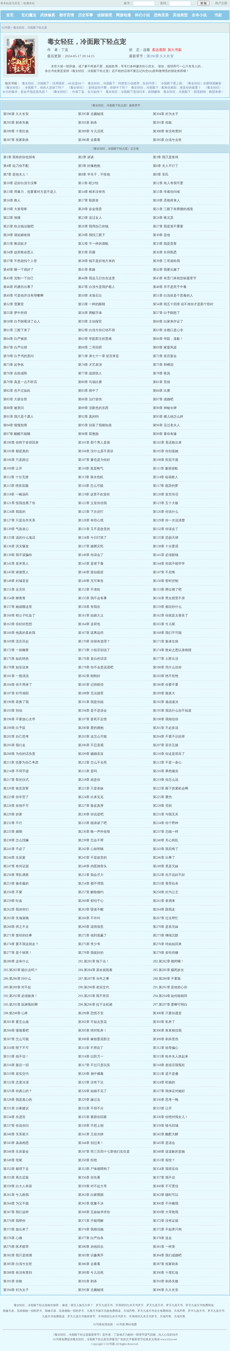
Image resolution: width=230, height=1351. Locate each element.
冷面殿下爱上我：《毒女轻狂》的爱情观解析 (191, 83)
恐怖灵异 (161, 15)
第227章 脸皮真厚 (91, 805)
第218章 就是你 (89, 779)
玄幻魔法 (28, 15)
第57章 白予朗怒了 (166, 313)
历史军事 (85, 15)
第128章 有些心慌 (91, 520)
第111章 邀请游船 (165, 468)
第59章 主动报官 (90, 321)
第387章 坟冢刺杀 (16, 140)
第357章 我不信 (164, 1177)
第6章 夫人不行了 (165, 166)
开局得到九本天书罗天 (129, 1305)
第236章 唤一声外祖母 (94, 831)
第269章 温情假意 (91, 926)
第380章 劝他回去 (91, 1246)
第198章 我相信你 (165, 719)
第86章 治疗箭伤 (90, 399)
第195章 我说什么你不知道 (172, 710)
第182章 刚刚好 (89, 676)
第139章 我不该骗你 (17, 555)
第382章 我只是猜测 (17, 1255)
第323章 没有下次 (91, 1082)
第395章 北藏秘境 (91, 114)
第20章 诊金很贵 (90, 209)
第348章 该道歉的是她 (169, 1151)
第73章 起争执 (13, 364)
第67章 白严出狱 (15, 347)
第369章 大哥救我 (165, 1212)
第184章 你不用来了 (17, 684)
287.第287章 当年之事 (93, 978)
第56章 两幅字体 (90, 313)
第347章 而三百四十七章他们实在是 (104, 1151)
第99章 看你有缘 (165, 434)
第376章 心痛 (12, 1238)
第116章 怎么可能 (90, 485)
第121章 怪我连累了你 (19, 503)
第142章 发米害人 (16, 563)
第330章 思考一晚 (165, 1099)
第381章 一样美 (164, 1246)
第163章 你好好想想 (17, 624)
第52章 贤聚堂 (13, 304)
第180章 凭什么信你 (167, 667)
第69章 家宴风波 (165, 347)
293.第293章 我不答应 (93, 996)
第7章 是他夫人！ (16, 174)
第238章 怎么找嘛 (16, 840)
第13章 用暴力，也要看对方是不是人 (30, 192)
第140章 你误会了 (91, 555)
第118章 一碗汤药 (16, 494)
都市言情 (66, 15)
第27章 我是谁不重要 (168, 226)
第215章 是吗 (87, 771)
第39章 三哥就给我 (166, 261)
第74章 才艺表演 (90, 364)
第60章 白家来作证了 (168, 321)
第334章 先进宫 (14, 1117)
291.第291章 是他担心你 (170, 987)
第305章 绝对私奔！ (92, 1030)
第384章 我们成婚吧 (167, 1255)
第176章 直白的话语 (92, 658)
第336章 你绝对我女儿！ (170, 1117)
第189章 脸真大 (164, 693)
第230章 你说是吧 (91, 814)
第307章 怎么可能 (16, 1039)
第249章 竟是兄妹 (165, 866)
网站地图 (131, 1324)
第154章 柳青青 (14, 598)
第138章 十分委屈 (165, 546)
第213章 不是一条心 (167, 762)
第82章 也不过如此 (16, 390)
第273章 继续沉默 (165, 935)
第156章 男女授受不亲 (169, 598)
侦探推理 (104, 15)
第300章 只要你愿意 (167, 1013)
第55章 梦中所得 (15, 313)
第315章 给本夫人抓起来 (170, 1056)
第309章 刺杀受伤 (165, 1039)
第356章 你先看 (89, 1177)
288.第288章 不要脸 (167, 978)
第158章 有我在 (89, 607)
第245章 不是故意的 (92, 857)
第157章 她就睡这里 (17, 607)
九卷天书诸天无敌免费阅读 (104, 1310)
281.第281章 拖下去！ (93, 961)
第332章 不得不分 (91, 1108)
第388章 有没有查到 (167, 131)
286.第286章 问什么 (17, 978)
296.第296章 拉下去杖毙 (95, 1004)
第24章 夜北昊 (163, 217)
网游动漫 (123, 15)
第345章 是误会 (164, 1143)
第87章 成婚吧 (163, 399)
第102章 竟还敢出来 (167, 442)
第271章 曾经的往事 (17, 935)
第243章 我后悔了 (165, 849)
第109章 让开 (12, 468)
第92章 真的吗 (88, 416)
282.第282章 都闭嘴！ (168, 961)
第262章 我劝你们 (16, 909)
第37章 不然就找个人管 (20, 261)
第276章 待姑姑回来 (167, 944)
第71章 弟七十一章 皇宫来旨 (98, 356)
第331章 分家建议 (16, 1108)
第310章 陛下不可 (16, 1048)
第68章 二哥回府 (90, 347)
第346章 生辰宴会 (16, 1151)
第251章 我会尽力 (91, 875)
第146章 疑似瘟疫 (91, 572)
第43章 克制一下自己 (18, 278)
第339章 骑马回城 (165, 1125)
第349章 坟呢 (12, 1160)
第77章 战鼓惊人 (90, 373)
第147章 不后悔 (164, 572)
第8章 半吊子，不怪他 (94, 174)
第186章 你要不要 (165, 684)
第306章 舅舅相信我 (167, 1030)
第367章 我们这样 (16, 1212)
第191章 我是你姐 (91, 702)
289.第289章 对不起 (17, 987)
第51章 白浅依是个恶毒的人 (173, 295)
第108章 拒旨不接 (165, 460)
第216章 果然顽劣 (165, 771)
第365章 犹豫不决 (91, 1203)
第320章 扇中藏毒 (91, 1073)
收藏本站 (29, 3)
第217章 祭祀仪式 (16, 779)
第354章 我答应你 (165, 1169)
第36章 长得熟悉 (165, 252)
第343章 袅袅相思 (16, 1143)
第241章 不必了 (14, 849)
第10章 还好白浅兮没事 (20, 183)
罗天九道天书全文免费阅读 (154, 1310)
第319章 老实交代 (16, 1073)
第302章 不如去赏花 (92, 1022)
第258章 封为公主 (165, 892)
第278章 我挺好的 (91, 952)
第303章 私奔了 (164, 1022)
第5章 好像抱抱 (89, 166)
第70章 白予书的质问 (18, 356)
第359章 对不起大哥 (92, 1186)
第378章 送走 (162, 1238)
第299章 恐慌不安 (91, 1013)
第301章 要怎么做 (16, 1022)
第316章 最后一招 (16, 1065)
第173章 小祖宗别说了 (94, 650)
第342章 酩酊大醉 (165, 1134)
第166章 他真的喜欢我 (19, 632)
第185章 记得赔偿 (91, 684)
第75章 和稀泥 (163, 364)
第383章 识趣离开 (91, 1255)
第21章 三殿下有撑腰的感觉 (173, 209)
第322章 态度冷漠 (16, 1082)
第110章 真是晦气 (90, 468)
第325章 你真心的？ (17, 1091)
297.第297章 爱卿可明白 (170, 1004)
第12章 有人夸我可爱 (168, 183)
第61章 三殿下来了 (16, 330)
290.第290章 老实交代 (93, 987)
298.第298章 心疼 (15, 1013)
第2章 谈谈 (86, 157)
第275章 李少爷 (89, 944)
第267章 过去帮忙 (165, 918)
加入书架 (175, 50)
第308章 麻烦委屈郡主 (94, 1039)
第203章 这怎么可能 (92, 736)
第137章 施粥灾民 (91, 546)
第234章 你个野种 (165, 823)
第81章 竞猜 (161, 382)
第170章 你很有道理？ (94, 641)
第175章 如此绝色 (16, 658)
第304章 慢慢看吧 (16, 1030)
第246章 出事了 (164, 857)
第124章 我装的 (14, 511)
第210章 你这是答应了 (169, 754)
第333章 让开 (162, 1108)
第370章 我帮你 (14, 1220)
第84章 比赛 (161, 390)
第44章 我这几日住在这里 (96, 278)
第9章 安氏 (161, 174)
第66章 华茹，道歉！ (168, 338)
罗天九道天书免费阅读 (200, 1305)
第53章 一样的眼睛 (91, 304)
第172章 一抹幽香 (16, 650)
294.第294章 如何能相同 (170, 996)
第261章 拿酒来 (164, 901)
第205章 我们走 (14, 745)
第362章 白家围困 (91, 1195)
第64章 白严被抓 (15, 338)
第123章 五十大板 (165, 503)
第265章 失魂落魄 (16, 918)
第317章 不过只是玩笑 (94, 1065)
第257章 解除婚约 (91, 892)
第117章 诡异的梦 (165, 485)
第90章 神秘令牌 (165, 408)
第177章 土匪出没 (165, 658)
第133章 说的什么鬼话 (19, 537)
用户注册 (221, 3)
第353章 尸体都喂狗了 (94, 1169)
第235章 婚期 (12, 831)
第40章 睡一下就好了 (18, 269)
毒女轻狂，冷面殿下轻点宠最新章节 (77, 1334)
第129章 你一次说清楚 (169, 520)
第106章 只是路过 (16, 460)
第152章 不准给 (89, 589)
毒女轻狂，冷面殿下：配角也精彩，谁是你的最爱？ (166, 87)
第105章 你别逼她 (165, 451)
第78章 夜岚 (161, 373)
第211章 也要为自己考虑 (20, 762)
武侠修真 (47, 15)
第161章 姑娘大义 (91, 615)
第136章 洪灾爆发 (16, 546)
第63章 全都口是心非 (168, 330)
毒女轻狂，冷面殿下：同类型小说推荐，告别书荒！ (123, 83)
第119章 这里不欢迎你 (94, 494)
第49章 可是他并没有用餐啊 (23, 295)
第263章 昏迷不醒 (91, 909)
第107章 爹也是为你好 (94, 460)
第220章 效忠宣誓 (16, 788)
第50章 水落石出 (90, 295)
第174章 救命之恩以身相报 (172, 650)
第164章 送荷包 (89, 624)
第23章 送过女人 (90, 217)
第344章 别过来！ (91, 1143)
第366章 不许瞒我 (165, 1203)
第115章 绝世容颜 (16, 485)
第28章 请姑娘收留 (16, 235)
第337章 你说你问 (16, 1125)
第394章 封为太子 (165, 114)
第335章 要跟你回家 (92, 1117)
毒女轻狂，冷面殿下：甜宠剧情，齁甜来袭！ (193, 91)
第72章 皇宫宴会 (165, 356)
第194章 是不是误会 (92, 710)
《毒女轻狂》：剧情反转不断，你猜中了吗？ (97, 87)
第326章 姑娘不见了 (92, 1091)
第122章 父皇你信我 (92, 503)
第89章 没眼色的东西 (93, 408)
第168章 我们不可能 (167, 632)
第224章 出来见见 (91, 797)
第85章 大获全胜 (15, 399)
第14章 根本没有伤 (91, 192)
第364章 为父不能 (16, 1203)
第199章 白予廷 (14, 728)
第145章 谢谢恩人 (16, 572)
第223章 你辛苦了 (16, 797)
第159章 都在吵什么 (167, 607)
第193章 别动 (12, 710)
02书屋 (6, 27)
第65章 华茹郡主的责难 (95, 338)
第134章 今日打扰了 (92, 537)
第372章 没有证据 (165, 1220)
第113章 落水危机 (90, 477)
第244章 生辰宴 (14, 857)
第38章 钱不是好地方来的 (96, 261)
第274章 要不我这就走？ (21, 944)
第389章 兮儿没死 (91, 131)
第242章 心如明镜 (91, 849)
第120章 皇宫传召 (165, 494)
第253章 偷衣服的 (16, 883)
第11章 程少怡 (88, 183)
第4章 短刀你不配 (16, 166)
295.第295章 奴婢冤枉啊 (20, 1004)
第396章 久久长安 (160, 56)
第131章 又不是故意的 (94, 529)
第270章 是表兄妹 (165, 926)
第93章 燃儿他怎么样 (168, 416)
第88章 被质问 (13, 408)
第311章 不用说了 (90, 1048)
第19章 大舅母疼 (15, 209)
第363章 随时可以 (165, 1195)
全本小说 (199, 15)
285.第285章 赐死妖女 (168, 970)
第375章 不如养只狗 (167, 1229)
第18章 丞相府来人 (166, 200)
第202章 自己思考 (16, 736)
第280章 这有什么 (16, 961)
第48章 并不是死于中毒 (170, 287)
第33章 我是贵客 (165, 243)
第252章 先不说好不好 (169, 875)
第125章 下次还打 (91, 511)
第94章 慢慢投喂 (15, 425)
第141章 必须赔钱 (165, 555)
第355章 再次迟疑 (16, 1177)
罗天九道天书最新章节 (81, 1316)
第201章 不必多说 (165, 728)
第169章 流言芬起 (16, 641)
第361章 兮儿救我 (16, 1195)
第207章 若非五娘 (165, 745)
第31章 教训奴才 (15, 243)
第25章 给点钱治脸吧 (18, 226)
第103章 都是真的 (16, 451)
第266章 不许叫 (89, 918)
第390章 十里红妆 (16, 131)
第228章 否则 (162, 805)
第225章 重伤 (162, 797)
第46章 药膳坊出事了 (18, 287)
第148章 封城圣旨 (16, 581)
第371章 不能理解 (91, 1220)
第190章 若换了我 (16, 702)
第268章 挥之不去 (16, 926)
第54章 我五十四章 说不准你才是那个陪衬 (183, 304)
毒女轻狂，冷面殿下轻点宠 (30, 27)
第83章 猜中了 (88, 390)
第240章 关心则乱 (165, 840)
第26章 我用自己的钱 (93, 226)
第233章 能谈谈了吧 (92, 823)
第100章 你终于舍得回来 (21, 442)
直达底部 (159, 50)
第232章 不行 (12, 823)
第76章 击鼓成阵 (15, 373)
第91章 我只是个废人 (18, 416)
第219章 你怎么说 (165, 779)
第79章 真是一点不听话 (20, 382)
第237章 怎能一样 (165, 831)
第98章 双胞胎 (88, 434)
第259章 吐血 (12, 901)
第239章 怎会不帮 (91, 840)
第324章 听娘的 (164, 1082)
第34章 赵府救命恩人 (18, 252)
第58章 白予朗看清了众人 (21, 321)
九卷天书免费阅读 (53, 1316)
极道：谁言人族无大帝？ (77, 1305)
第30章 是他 (161, 235)
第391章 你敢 (162, 122)
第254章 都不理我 (91, 883)
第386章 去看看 (89, 140)
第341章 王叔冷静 (91, 1134)
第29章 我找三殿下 (91, 235)
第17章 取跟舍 (88, 200)
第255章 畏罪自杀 (165, 883)
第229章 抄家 (12, 814)
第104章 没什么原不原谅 (95, 451)
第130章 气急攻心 (16, 529)
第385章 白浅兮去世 (167, 140)
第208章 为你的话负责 (19, 754)
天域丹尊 (129, 1310)
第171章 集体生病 (165, 641)
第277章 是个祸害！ (17, 952)
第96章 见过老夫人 (166, 425)
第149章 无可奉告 (91, 581)
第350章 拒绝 (87, 1160)
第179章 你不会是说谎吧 (95, 667)
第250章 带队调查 (16, 875)
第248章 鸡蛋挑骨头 (92, 866)
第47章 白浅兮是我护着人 (96, 287)
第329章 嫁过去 (89, 1099)
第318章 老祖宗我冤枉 (169, 1065)
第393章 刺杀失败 (16, 122)
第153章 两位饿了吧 (167, 589)
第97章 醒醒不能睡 (16, 434)
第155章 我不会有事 (92, 598)
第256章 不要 (12, 892)
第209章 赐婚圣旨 (91, 754)
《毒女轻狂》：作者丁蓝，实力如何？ (77, 91)
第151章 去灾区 (14, 589)
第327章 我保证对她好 (169, 1091)
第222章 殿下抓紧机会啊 (170, 788)
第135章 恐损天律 (165, 537)
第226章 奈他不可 (16, 805)
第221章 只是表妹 (91, 788)
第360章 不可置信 (165, 1186)
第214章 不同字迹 (16, 771)
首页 (10, 15)
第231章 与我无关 (165, 814)
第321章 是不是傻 (165, 1073)
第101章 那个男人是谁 (94, 442)
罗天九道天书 (104, 1305)
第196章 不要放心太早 (19, 719)
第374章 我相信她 (91, 1229)
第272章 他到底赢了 (92, 935)
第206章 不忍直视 (91, 745)
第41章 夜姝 (86, 269)
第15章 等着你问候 (166, 192)
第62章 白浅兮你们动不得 (96, 330)
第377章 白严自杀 (91, 1238)
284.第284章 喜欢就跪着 (95, 970)
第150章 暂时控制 (165, 581)
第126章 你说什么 (165, 511)
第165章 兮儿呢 (164, 624)
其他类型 (180, 15)
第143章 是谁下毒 (91, 563)
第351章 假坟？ (164, 1160)
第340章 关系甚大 (16, 1134)
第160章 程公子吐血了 (19, 615)
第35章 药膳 (86, 252)
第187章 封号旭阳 (16, 693)
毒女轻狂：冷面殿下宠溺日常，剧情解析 (133, 91)
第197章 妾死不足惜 (92, 719)
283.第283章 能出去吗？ (20, 970)
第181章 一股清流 (16, 676)
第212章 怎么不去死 (92, 762)
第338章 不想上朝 (91, 1125)
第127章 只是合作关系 (19, 520)
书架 (218, 15)
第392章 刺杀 (87, 122)
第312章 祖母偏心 (165, 1048)
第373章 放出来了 (16, 1229)
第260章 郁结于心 (91, 901)
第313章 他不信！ (16, 1056)
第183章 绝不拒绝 (165, 676)
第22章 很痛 (12, 217)
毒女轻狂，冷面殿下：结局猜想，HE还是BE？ (53, 83)
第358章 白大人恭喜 (17, 1186)
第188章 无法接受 (91, 693)
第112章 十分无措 (16, 477)
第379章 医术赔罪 (16, 1246)
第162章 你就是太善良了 (170, 615)
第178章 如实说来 (16, 667)
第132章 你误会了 (165, 529)
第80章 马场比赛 (90, 382)
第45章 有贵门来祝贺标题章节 (174, 278)
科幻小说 (142, 15)
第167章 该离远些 (91, 632)
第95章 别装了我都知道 (95, 425)
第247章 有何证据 (16, 866)
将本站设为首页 (10, 3)
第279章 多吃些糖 (165, 952)
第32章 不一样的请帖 (93, 243)
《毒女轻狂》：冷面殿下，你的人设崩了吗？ (34, 87)
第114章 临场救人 (165, 477)
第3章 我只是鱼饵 (165, 157)
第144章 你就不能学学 (169, 563)
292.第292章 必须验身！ (20, 996)
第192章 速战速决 (165, 702)
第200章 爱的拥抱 (91, 728)
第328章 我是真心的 (17, 1099)
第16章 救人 (12, 200)
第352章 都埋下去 (16, 1169)
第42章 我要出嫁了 (166, 269)
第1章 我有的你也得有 (19, 157)
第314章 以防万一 (91, 1056)
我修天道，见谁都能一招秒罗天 (22, 1310)
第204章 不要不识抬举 (169, 736)
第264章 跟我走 (164, 909)
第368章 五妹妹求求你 (94, 1212)
